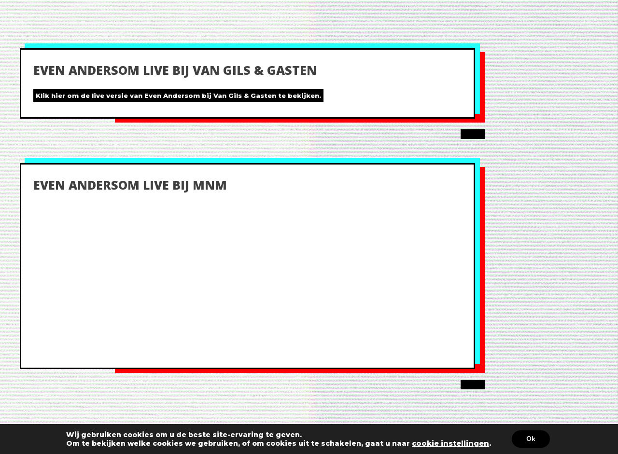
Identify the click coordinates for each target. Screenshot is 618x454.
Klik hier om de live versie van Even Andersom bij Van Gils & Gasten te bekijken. (178, 95)
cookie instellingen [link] (450, 443)
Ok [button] (530, 438)
